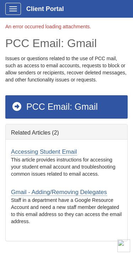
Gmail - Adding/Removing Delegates (59, 192)
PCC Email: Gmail (54, 107)
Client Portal (45, 8)
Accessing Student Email (44, 151)
